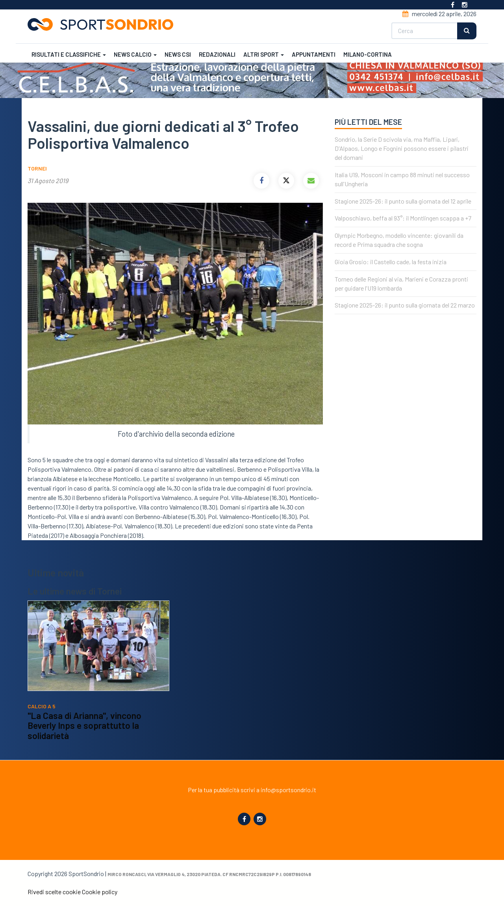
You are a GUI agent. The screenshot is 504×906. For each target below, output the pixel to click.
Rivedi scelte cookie (54, 891)
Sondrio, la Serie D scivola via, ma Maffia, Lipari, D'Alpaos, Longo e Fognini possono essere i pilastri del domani (402, 148)
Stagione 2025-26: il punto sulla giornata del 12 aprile (403, 201)
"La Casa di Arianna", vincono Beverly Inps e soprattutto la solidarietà (84, 725)
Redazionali (217, 54)
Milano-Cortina (367, 54)
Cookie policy (99, 891)
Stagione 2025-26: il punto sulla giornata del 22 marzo (405, 305)
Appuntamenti (313, 54)
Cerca (466, 30)
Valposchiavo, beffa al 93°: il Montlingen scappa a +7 (403, 218)
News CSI (178, 54)
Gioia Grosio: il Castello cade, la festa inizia (391, 261)
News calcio (135, 54)
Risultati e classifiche (69, 54)
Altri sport (263, 54)
